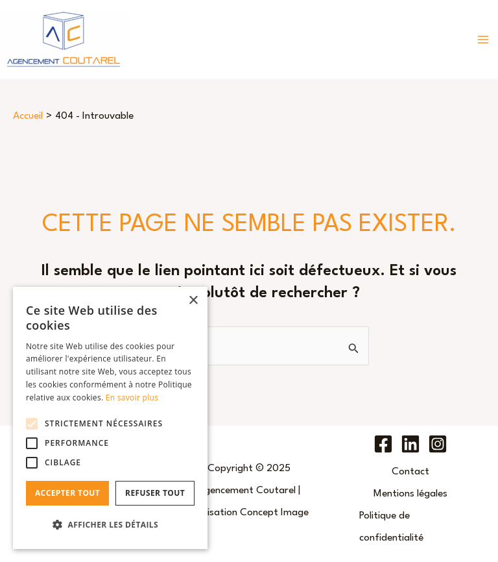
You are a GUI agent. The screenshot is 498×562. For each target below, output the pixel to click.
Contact (410, 472)
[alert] (110, 418)
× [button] (193, 301)
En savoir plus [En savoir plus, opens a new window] (132, 397)
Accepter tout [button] (67, 492)
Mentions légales (410, 494)
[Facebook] (383, 444)
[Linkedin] (410, 444)
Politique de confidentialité (391, 527)
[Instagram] (437, 444)
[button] (110, 525)
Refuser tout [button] (155, 492)
